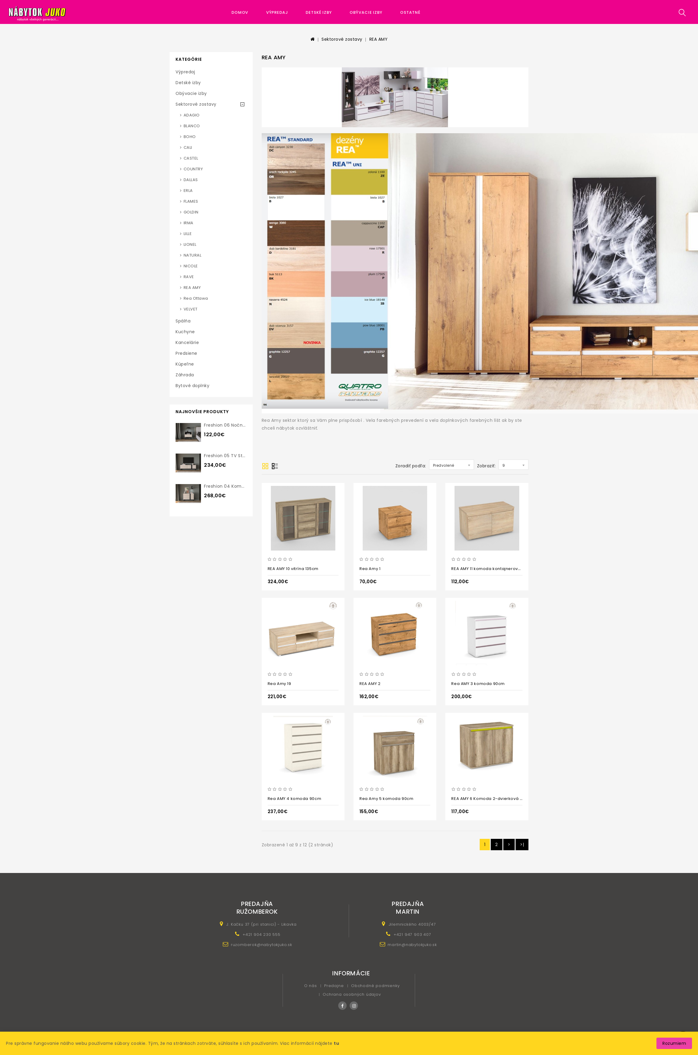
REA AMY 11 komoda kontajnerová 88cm (492, 569)
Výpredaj (277, 12)
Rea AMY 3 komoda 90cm (478, 683)
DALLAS (191, 180)
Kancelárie (187, 342)
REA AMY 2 (369, 683)
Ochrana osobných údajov (352, 994)
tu (336, 1043)
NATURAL (193, 255)
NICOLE (191, 266)
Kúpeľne (185, 364)
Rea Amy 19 (279, 683)
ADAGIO (192, 115)
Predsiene (186, 353)
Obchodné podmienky (375, 986)
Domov (240, 12)
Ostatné (410, 12)
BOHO (190, 137)
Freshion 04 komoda (227, 486)
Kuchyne (185, 332)
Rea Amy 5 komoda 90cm (386, 798)
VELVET (191, 309)
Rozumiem (674, 1043)
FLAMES (191, 201)
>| (522, 845)
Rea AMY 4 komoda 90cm (294, 798)
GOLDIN (191, 212)
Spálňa (183, 321)
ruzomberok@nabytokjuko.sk (261, 945)
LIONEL (190, 244)
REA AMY (378, 39)
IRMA (188, 223)
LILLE (188, 234)
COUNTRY (193, 169)
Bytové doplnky (192, 386)
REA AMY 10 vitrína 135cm (293, 569)
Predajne (334, 986)
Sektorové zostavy (341, 39)
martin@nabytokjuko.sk (412, 945)
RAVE (189, 277)
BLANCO (192, 126)
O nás (310, 986)
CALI (188, 147)
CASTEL (191, 158)
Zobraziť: (486, 466)
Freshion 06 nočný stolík (231, 425)
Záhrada (185, 375)
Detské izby (319, 12)
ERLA (188, 190)
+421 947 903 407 (412, 934)
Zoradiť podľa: (410, 466)
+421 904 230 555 (262, 934)
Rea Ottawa (196, 298)
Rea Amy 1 (369, 569)
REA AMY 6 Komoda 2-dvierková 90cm (491, 798)
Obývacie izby (366, 12)
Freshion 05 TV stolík (227, 456)
